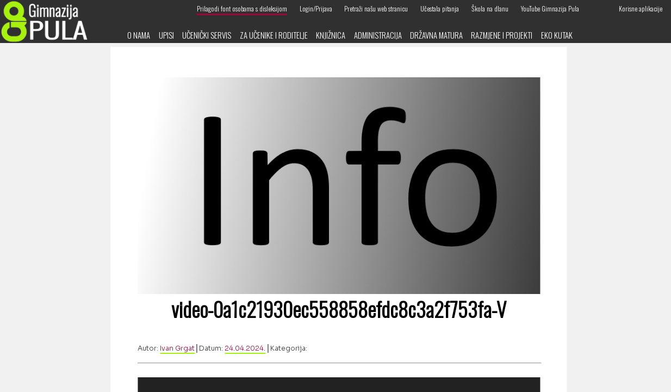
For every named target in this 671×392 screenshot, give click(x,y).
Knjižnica (330, 35)
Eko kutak (557, 35)
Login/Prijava (316, 8)
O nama (138, 35)
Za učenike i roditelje (274, 35)
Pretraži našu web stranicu (376, 8)
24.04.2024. (245, 348)
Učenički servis (206, 35)
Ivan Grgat (177, 348)
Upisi (166, 35)
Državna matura (436, 35)
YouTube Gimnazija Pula (550, 8)
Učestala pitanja (439, 8)
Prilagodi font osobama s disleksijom (242, 8)
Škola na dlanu (489, 8)
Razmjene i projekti (501, 35)
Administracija (378, 35)
